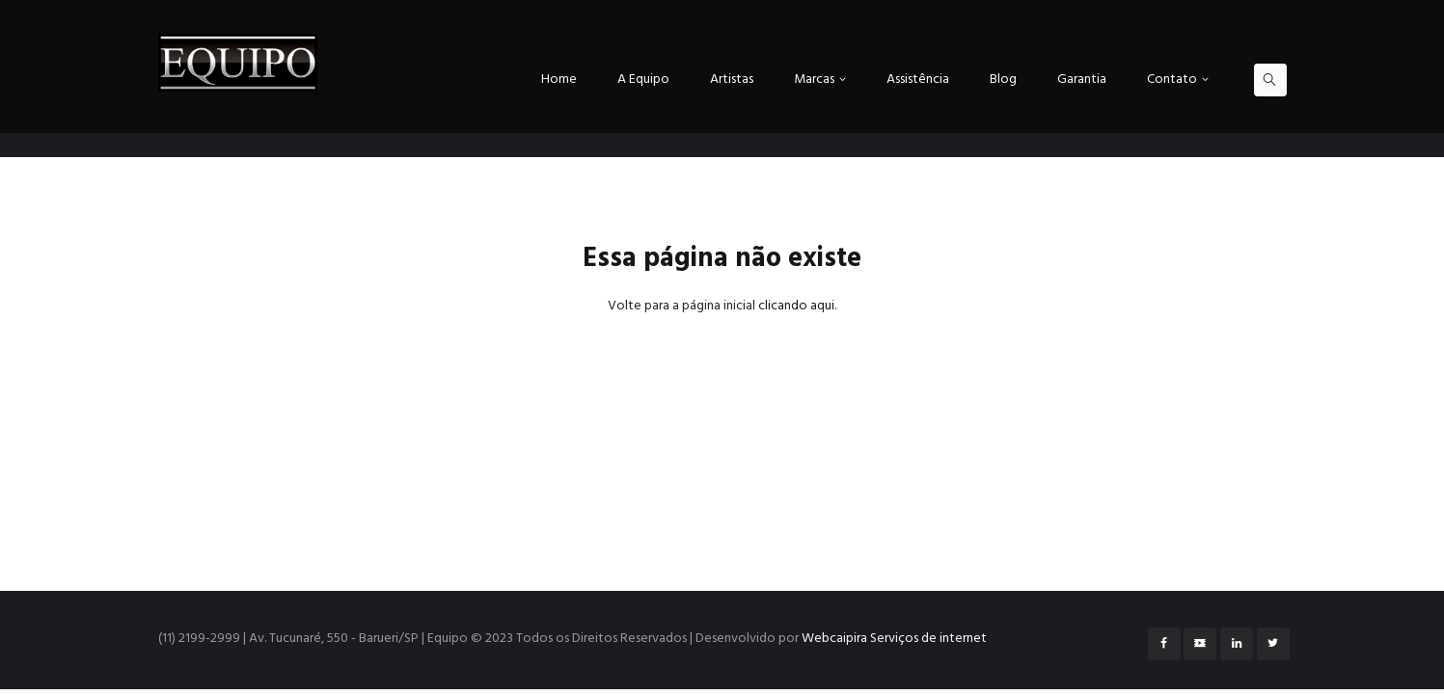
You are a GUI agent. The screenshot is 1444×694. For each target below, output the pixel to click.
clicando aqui (796, 306)
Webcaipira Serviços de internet (894, 638)
